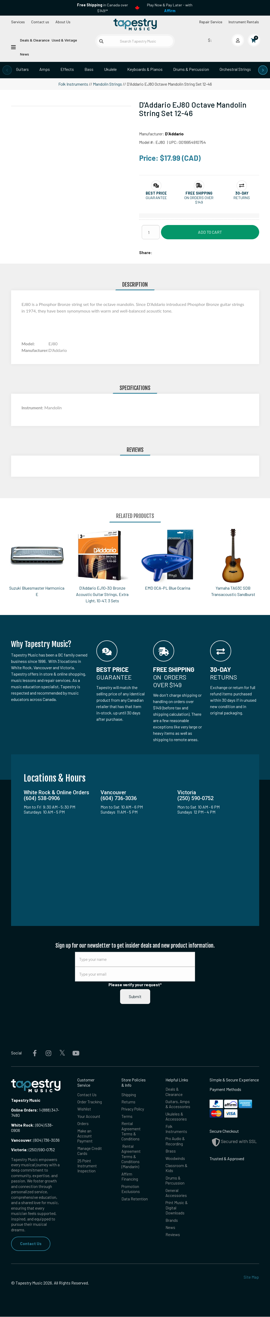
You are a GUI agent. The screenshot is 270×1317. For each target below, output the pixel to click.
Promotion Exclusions (131, 1193)
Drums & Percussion (191, 69)
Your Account (89, 1117)
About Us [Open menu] (62, 22)
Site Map (251, 1277)
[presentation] (7, 70)
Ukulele (110, 69)
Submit (135, 996)
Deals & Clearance (35, 40)
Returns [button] (242, 197)
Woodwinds (175, 1161)
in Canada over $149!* (102, 8)
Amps (44, 69)
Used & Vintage (64, 40)
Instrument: (33, 407)
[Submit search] (101, 41)
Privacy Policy (133, 1109)
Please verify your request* (135, 984)
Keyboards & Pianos (145, 69)
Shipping (129, 1094)
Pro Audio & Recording (175, 1144)
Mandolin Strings (107, 83)
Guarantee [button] (156, 197)
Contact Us (31, 1243)
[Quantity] (151, 232)
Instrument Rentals (244, 22)
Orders (83, 1124)
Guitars (22, 69)
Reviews (172, 1241)
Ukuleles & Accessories (176, 1118)
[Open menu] (13, 47)
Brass (170, 1154)
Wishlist (84, 1109)
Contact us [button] (40, 22)
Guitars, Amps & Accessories (178, 1105)
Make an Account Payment (85, 1138)
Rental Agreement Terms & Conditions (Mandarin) (131, 1159)
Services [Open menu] (18, 22)
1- (40, 1109)
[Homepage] (135, 25)
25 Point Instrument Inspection (87, 1169)
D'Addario (174, 133)
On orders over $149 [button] (199, 199)
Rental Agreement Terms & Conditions (131, 1132)
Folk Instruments (73, 83)
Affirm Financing (130, 1180)
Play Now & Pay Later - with (169, 8)
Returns (128, 1102)
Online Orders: (24, 1109)
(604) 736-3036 (35, 1139)
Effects (67, 69)
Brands (171, 1226)
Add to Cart (210, 232)
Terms (126, 1117)
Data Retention (134, 1203)
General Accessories (176, 1197)
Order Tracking (89, 1102)
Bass (88, 69)
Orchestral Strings (235, 69)
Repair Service (210, 22)
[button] (156, 193)
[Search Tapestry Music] (135, 41)
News (24, 54)
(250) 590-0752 (33, 1149)
